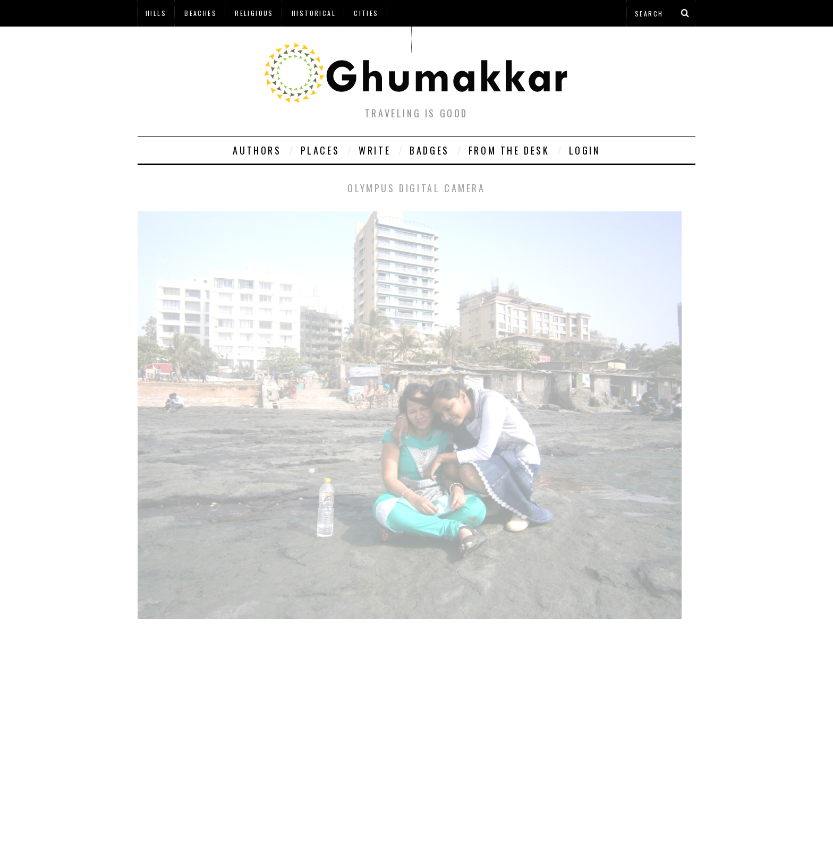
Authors (257, 150)
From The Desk (509, 150)
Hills (156, 13)
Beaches (200, 13)
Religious (254, 13)
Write (374, 150)
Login (584, 150)
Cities (366, 13)
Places (320, 150)
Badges (429, 150)
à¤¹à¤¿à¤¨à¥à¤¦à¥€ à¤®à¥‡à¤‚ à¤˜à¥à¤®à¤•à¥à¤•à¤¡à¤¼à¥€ (274, 39)
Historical (314, 13)
